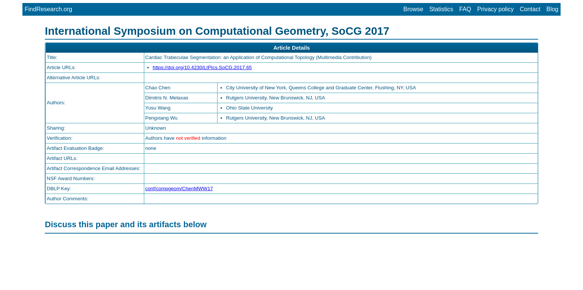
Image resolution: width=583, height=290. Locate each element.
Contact (530, 9)
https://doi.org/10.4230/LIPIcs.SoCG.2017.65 (202, 67)
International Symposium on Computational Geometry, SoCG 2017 (217, 31)
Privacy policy (495, 9)
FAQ (465, 9)
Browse (413, 9)
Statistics (441, 9)
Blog (552, 9)
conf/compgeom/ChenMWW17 (179, 188)
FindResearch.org (48, 9)
